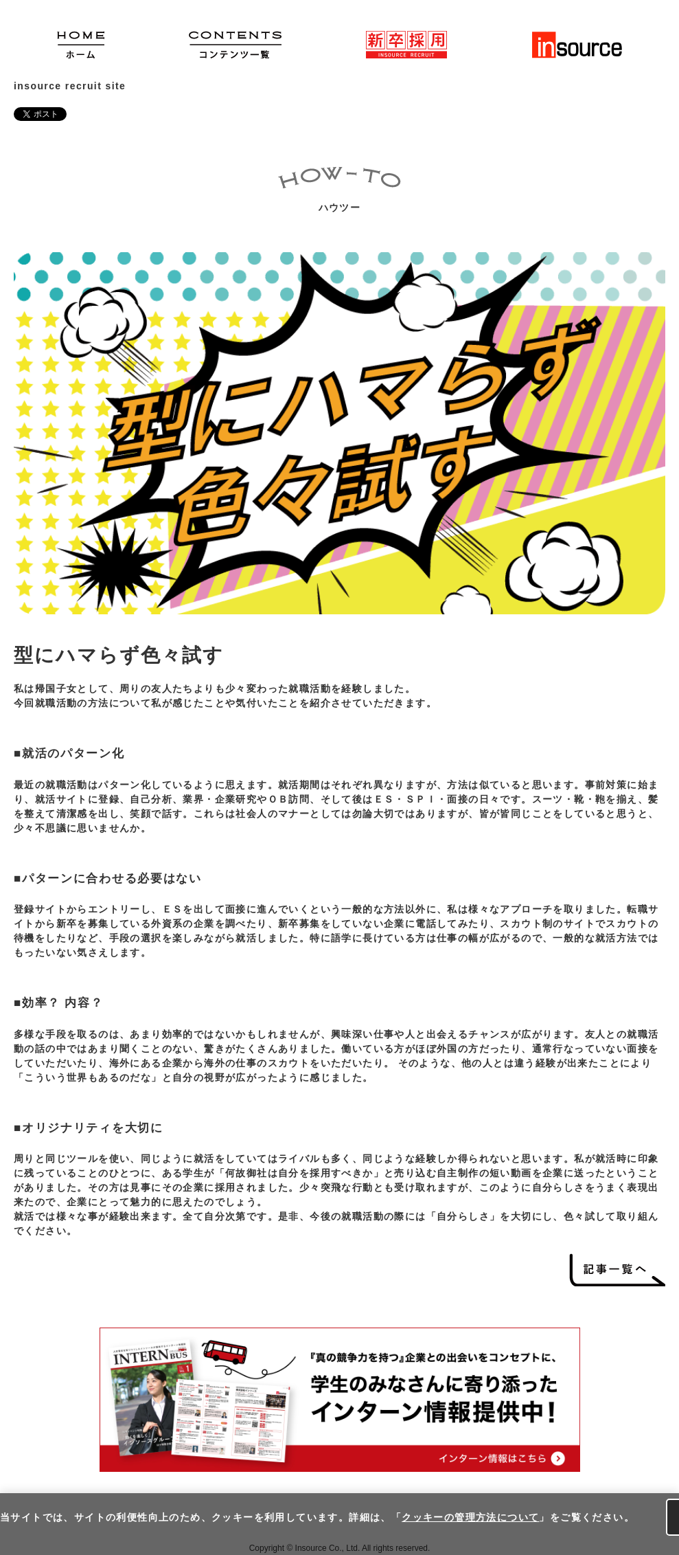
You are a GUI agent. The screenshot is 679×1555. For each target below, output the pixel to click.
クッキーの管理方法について (470, 1517)
